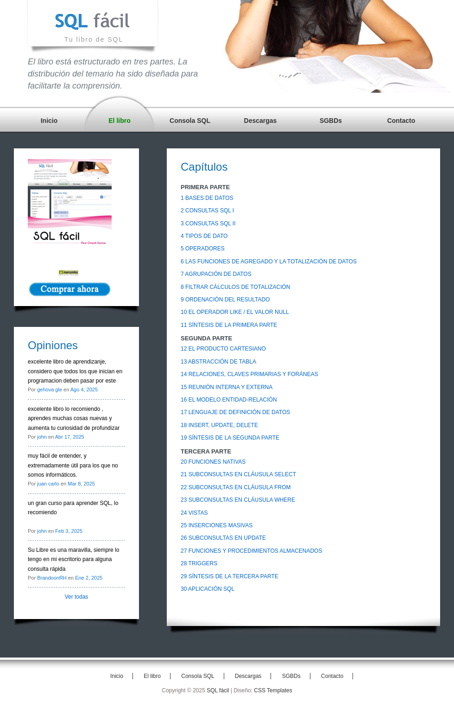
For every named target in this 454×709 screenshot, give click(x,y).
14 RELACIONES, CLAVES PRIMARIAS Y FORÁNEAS (249, 374)
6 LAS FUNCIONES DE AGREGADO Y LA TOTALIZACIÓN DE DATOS (269, 261)
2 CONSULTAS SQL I (207, 210)
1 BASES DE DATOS (207, 198)
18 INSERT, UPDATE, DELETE (219, 425)
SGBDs (331, 120)
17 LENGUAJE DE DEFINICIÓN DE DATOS (235, 412)
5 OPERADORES (203, 248)
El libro (119, 120)
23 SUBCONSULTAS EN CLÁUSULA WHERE (238, 500)
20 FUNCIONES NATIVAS (213, 462)
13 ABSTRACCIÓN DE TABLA (218, 361)
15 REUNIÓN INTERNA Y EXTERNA (226, 387)
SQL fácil (218, 690)
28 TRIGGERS (199, 563)
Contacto (401, 120)
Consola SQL (190, 120)
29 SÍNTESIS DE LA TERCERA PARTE (229, 576)
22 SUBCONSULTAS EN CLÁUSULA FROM (236, 487)
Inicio (49, 120)
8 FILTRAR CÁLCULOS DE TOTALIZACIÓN (235, 287)
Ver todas (76, 597)
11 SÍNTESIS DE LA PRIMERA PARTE (229, 325)
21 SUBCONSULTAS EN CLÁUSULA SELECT (238, 474)
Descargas (260, 120)
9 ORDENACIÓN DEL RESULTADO (225, 299)
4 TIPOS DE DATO (204, 236)
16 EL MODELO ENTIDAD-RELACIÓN (229, 399)
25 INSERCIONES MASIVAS (216, 525)
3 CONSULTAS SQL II (208, 223)
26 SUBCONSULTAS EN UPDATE (223, 538)
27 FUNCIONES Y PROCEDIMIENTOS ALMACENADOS (251, 551)
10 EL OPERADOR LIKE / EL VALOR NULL (235, 312)
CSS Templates (273, 690)
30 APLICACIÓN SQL (207, 589)
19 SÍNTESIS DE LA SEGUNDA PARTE (230, 437)
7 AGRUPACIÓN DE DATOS (216, 274)
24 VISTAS (194, 513)
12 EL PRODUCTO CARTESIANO (223, 348)
